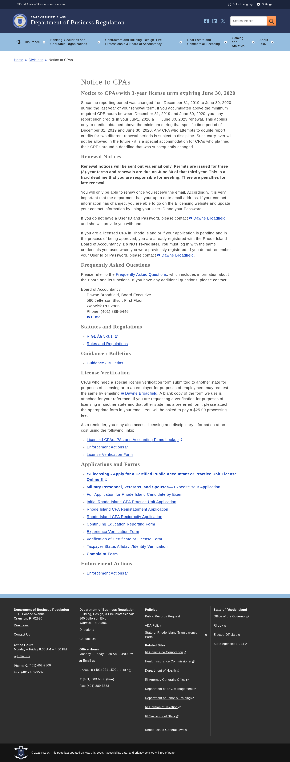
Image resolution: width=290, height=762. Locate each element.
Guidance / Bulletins (105, 363)
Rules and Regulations (107, 344)
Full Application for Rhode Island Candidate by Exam (135, 494)
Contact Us (22, 634)
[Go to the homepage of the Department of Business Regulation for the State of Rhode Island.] (22, 21)
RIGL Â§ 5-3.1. (100, 336)
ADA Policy (153, 625)
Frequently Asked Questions (141, 274)
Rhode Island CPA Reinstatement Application (127, 509)
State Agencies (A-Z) (229, 643)
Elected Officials (225, 634)
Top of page (167, 752)
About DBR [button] (268, 42)
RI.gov (218, 625)
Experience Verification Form (113, 531)
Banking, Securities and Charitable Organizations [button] (76, 42)
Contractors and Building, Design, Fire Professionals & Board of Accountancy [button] (145, 42)
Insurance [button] (36, 42)
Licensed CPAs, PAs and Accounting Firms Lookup (133, 440)
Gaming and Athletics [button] (244, 42)
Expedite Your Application (153, 487)
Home (18, 60)
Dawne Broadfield (209, 218)
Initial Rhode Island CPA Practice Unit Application (131, 502)
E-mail (97, 317)
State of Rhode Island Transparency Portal (171, 635)
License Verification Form (110, 454)
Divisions (36, 60)
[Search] (248, 21)
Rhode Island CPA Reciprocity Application (124, 517)
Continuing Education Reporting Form (121, 524)
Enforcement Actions (105, 447)
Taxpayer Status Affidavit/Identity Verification (127, 546)
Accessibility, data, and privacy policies (129, 752)
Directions (86, 629)
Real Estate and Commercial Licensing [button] (208, 42)
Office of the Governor (230, 616)
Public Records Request (162, 616)
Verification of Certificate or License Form (124, 539)
